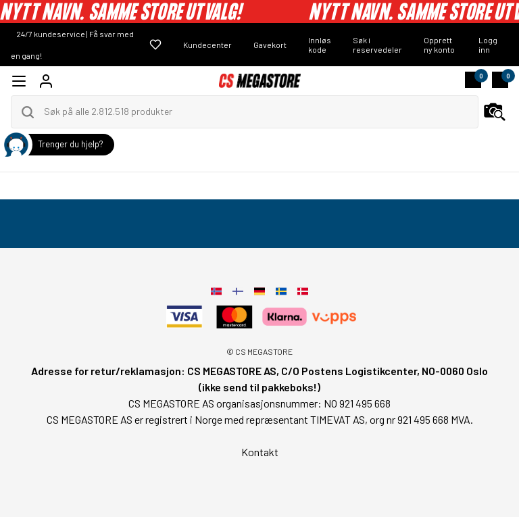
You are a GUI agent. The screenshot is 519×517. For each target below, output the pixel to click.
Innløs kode (319, 44)
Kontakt (259, 451)
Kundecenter (207, 44)
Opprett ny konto (439, 44)
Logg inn (487, 44)
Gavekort (270, 44)
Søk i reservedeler (377, 44)
